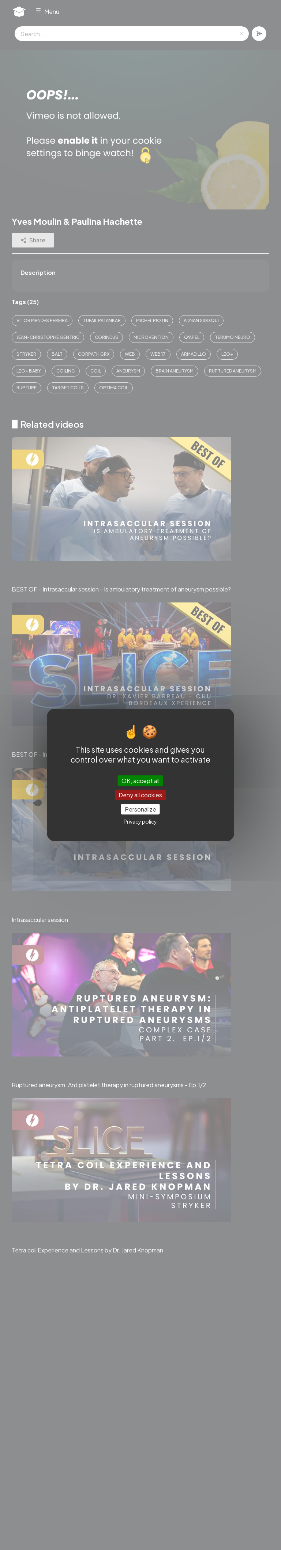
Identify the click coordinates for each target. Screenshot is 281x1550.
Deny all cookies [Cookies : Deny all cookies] (140, 795)
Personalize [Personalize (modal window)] (140, 809)
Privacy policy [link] (140, 821)
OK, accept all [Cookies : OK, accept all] (140, 780)
